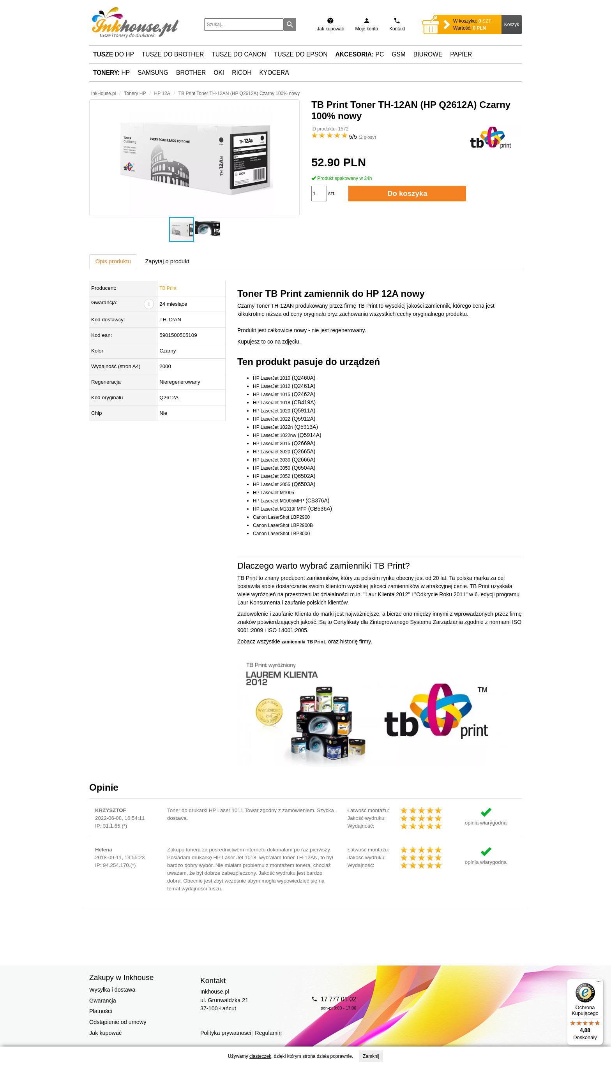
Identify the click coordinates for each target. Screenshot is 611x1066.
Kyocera (274, 72)
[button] (194, 158)
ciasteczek (260, 1056)
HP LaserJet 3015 (271, 443)
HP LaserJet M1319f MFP (280, 509)
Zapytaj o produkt (167, 261)
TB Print (167, 288)
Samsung (153, 72)
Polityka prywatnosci (225, 1033)
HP (111, 72)
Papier (461, 54)
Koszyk (511, 24)
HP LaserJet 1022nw (274, 435)
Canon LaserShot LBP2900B (283, 525)
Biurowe (428, 54)
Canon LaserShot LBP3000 (281, 533)
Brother (191, 72)
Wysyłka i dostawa (112, 990)
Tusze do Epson (301, 54)
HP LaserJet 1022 (271, 419)
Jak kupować (105, 1033)
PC (360, 54)
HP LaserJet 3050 (271, 468)
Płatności (100, 1011)
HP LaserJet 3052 (271, 476)
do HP (113, 54)
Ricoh (241, 72)
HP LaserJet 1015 (271, 394)
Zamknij (371, 1056)
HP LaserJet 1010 (271, 378)
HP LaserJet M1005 (273, 492)
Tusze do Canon (239, 54)
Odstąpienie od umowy (117, 1022)
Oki (219, 72)
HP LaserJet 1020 (271, 411)
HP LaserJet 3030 (271, 460)
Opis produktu (113, 261)
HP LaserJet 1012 (271, 386)
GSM (399, 54)
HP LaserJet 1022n (273, 427)
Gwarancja (102, 1000)
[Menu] (598, 983)
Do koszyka (407, 193)
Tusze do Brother (173, 54)
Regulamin (268, 1033)
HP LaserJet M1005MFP (278, 501)
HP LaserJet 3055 (271, 484)
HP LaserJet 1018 (271, 402)
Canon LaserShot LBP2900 (281, 517)
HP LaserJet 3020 (271, 452)
